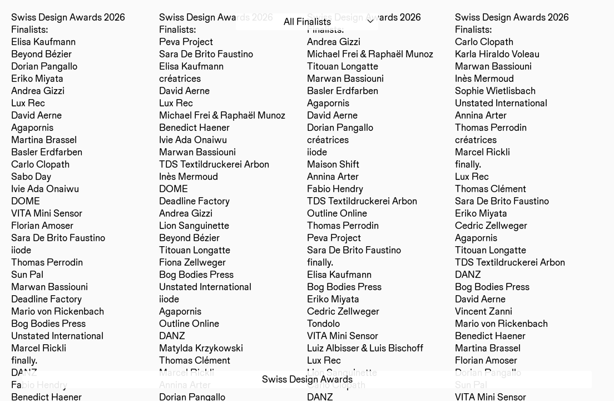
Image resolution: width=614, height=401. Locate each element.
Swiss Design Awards (307, 379)
